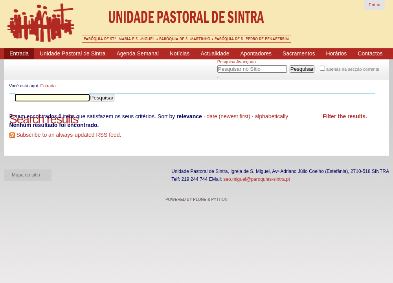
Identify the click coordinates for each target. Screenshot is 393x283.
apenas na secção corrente (352, 69)
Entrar (374, 4)
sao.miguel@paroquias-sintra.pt (256, 179)
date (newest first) (228, 116)
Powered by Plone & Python (196, 199)
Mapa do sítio (26, 175)
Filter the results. (345, 116)
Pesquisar (227, 67)
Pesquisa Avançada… (238, 61)
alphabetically (271, 116)
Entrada (47, 85)
